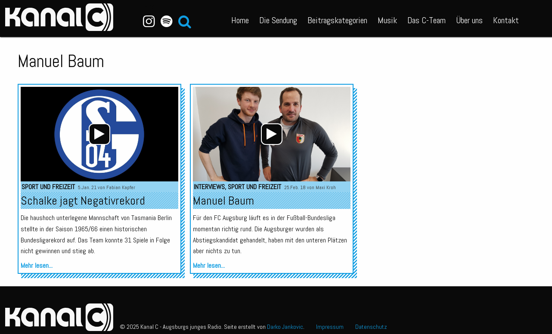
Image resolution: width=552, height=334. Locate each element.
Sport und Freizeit (48, 186)
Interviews (209, 186)
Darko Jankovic (285, 327)
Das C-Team (426, 20)
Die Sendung (278, 20)
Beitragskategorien (337, 20)
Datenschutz (371, 327)
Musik (387, 20)
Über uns (469, 20)
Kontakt (506, 20)
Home (240, 20)
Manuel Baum (223, 200)
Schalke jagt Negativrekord (83, 200)
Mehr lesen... (37, 265)
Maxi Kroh (326, 187)
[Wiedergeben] (99, 134)
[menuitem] (240, 18)
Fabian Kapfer (120, 187)
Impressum (330, 327)
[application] (99, 134)
